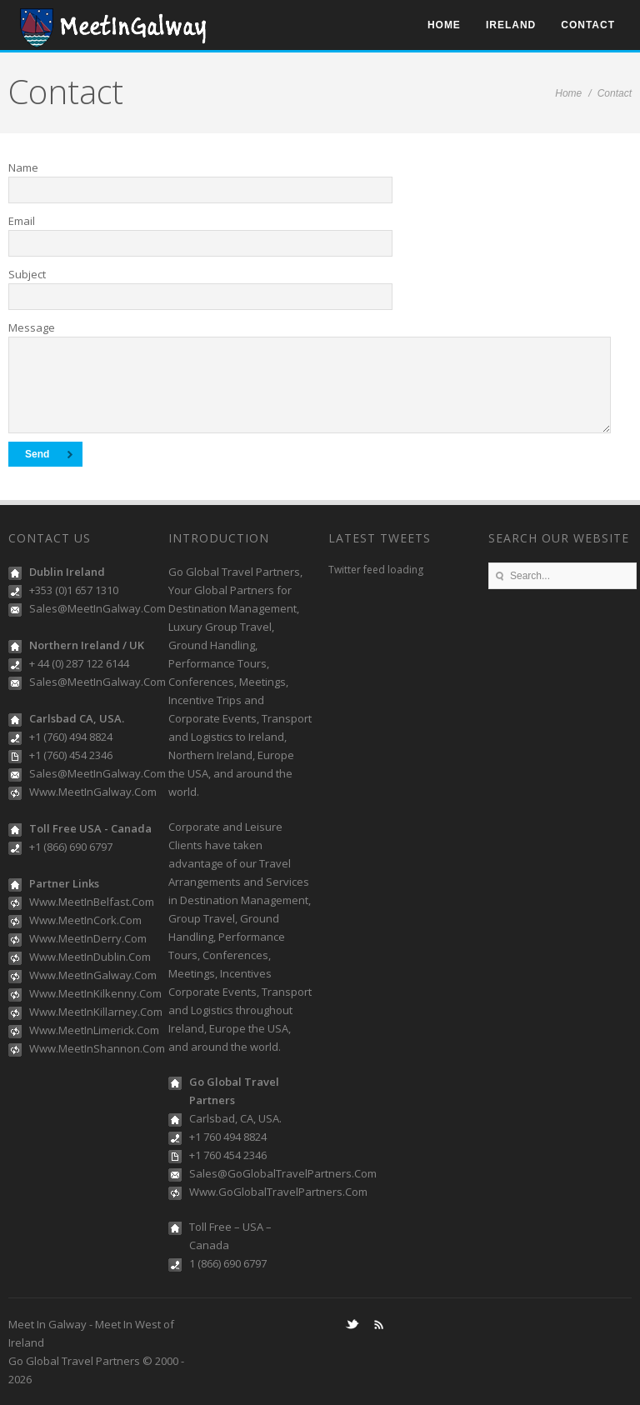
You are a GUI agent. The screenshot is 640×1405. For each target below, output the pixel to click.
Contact (588, 25)
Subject (27, 274)
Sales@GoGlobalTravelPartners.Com (283, 1173)
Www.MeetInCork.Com (85, 920)
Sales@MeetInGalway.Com (97, 608)
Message (31, 327)
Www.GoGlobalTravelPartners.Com (278, 1191)
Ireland (511, 25)
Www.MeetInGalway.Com (93, 791)
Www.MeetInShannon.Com (97, 1048)
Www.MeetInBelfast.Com (91, 901)
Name (23, 167)
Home (444, 25)
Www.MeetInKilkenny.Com (95, 993)
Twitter (351, 1324)
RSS (378, 1324)
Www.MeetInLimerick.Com (94, 1030)
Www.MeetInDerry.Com (88, 938)
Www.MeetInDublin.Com (90, 956)
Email (21, 220)
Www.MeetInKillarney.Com (95, 1011)
